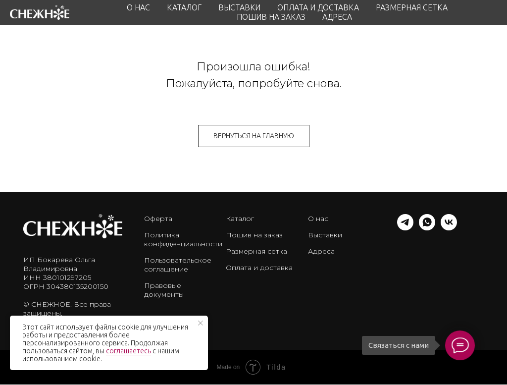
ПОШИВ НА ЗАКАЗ (271, 16)
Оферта (158, 218)
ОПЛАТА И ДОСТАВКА (318, 7)
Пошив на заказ (254, 234)
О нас (318, 218)
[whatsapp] (427, 227)
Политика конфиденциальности (183, 239)
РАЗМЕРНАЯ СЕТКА (412, 7)
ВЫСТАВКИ (239, 7)
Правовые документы (164, 290)
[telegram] (405, 227)
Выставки (325, 234)
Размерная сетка (256, 251)
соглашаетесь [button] (128, 351)
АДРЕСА (337, 16)
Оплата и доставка (259, 267)
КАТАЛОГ (184, 7)
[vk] (449, 227)
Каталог (240, 218)
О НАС (138, 7)
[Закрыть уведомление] (200, 323)
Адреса (321, 251)
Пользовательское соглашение (177, 265)
